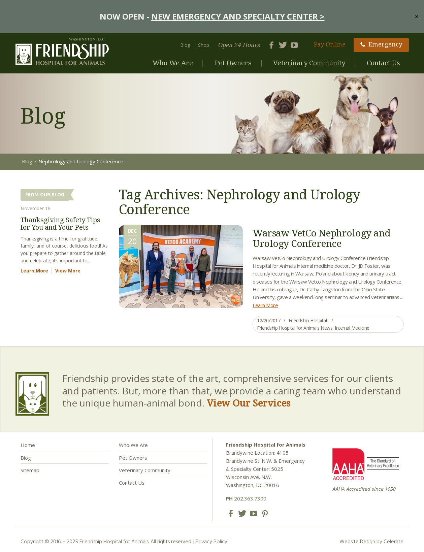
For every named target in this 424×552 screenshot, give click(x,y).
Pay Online (330, 44)
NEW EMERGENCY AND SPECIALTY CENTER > (238, 16)
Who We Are (173, 62)
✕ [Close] (417, 16)
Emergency (381, 44)
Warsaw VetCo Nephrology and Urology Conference (322, 238)
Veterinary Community (309, 62)
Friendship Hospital (308, 320)
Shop (203, 45)
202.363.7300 (246, 498)
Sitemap (30, 470)
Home (28, 445)
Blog (185, 45)
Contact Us (383, 62)
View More (67, 270)
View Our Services (248, 402)
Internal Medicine (352, 328)
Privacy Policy (211, 541)
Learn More (265, 305)
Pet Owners (233, 62)
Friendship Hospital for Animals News (294, 328)
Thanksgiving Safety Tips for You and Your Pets (60, 223)
